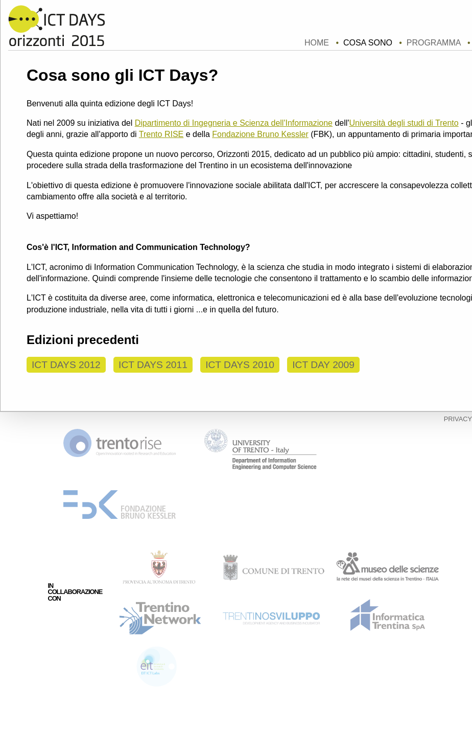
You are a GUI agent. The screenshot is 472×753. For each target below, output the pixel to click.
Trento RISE (161, 134)
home (316, 42)
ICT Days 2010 (239, 364)
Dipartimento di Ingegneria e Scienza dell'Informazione (234, 123)
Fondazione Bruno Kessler (260, 134)
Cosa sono (367, 42)
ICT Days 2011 (153, 364)
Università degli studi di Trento (403, 123)
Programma (434, 42)
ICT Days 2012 (66, 364)
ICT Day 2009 (323, 364)
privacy (458, 419)
